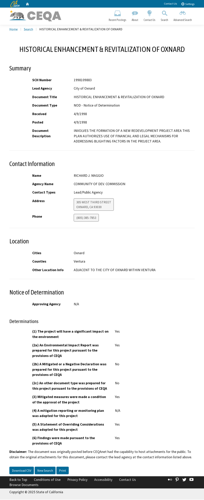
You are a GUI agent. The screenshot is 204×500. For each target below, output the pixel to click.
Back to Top (18, 480)
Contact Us (170, 3)
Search (164, 15)
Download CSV (21, 471)
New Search (45, 471)
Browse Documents (23, 485)
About (135, 15)
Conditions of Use (47, 480)
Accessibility (103, 480)
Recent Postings (117, 15)
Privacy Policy (77, 480)
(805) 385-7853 (86, 218)
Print (62, 471)
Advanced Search (183, 15)
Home (13, 30)
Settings (187, 4)
